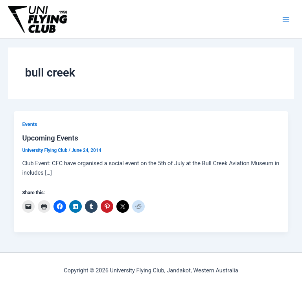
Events (29, 124)
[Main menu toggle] (286, 19)
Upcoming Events (50, 138)
